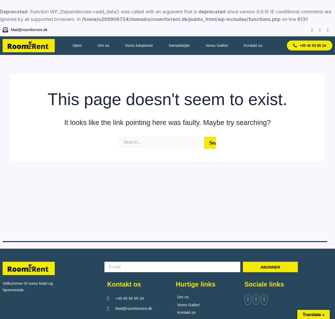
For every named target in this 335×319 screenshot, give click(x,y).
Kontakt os (253, 45)
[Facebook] (309, 30)
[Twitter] (257, 300)
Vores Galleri (216, 45)
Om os (103, 45)
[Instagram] (317, 30)
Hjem (77, 45)
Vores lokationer (139, 45)
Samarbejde (179, 45)
